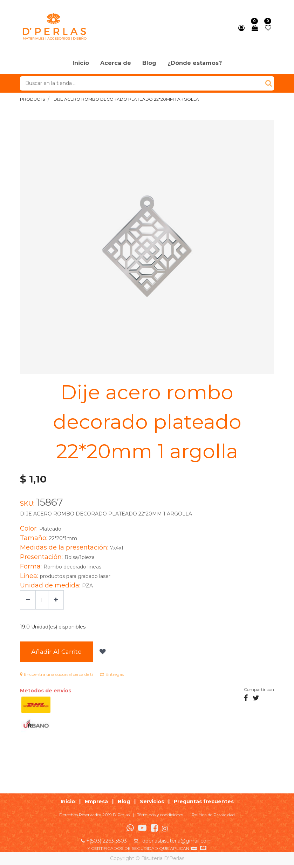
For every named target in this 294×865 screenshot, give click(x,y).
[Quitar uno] (28, 600)
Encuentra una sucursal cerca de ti (56, 674)
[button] (101, 652)
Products (32, 99)
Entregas (112, 674)
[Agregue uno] (56, 600)
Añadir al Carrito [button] (56, 651)
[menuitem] (81, 63)
